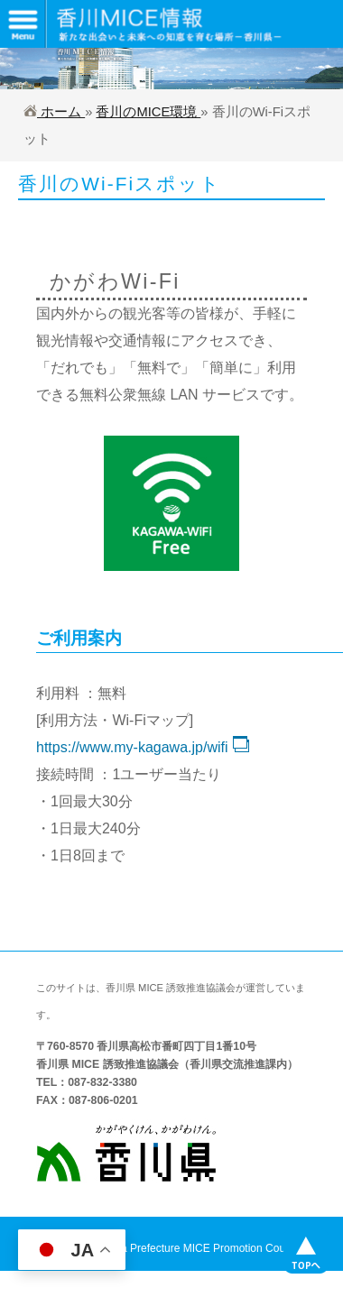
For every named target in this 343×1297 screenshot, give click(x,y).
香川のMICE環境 (148, 112)
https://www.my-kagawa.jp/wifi (142, 747)
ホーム (54, 112)
